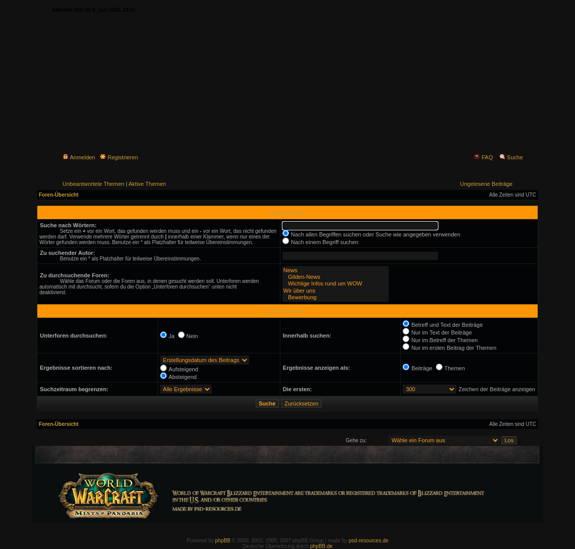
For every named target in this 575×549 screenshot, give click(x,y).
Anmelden (78, 157)
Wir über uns (335, 291)
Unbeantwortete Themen (93, 184)
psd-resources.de (368, 540)
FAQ (483, 157)
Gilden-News (335, 277)
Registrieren (119, 157)
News (335, 270)
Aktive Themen (147, 184)
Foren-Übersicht (58, 195)
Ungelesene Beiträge (486, 184)
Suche (511, 157)
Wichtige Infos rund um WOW (335, 283)
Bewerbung (335, 297)
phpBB (223, 540)
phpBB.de (321, 546)
